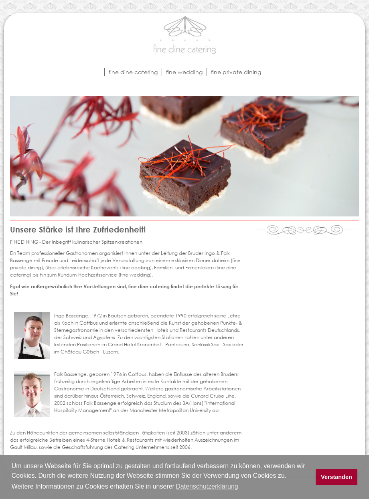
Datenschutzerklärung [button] (207, 486)
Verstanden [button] (336, 477)
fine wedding (184, 72)
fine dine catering (133, 72)
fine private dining (236, 72)
